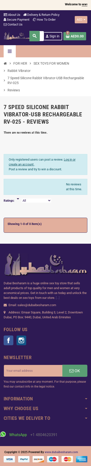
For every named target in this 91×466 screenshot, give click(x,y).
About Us (12, 15)
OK (74, 370)
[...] (57, 298)
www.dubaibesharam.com (61, 452)
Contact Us (13, 24)
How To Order (44, 19)
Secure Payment (16, 19)
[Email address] (33, 371)
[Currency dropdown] (81, 19)
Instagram (21, 340)
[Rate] (18, 196)
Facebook (8, 340)
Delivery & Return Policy (41, 15)
